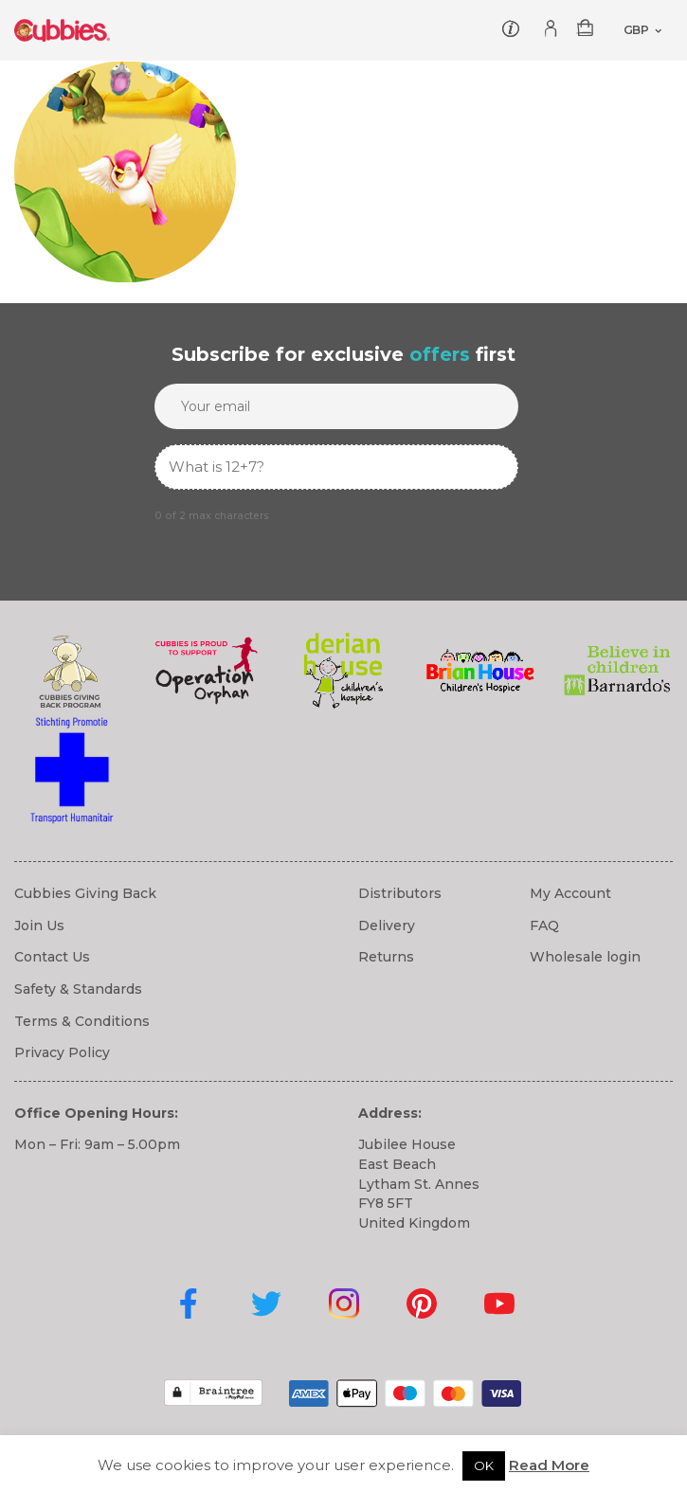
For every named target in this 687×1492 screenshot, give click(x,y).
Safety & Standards (78, 989)
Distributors (400, 893)
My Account (570, 893)
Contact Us (52, 956)
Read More (549, 1465)
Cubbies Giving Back (85, 893)
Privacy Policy (62, 1052)
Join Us (39, 925)
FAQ (544, 925)
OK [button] (484, 1465)
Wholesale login (585, 956)
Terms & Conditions (82, 1021)
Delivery (386, 925)
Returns (386, 956)
